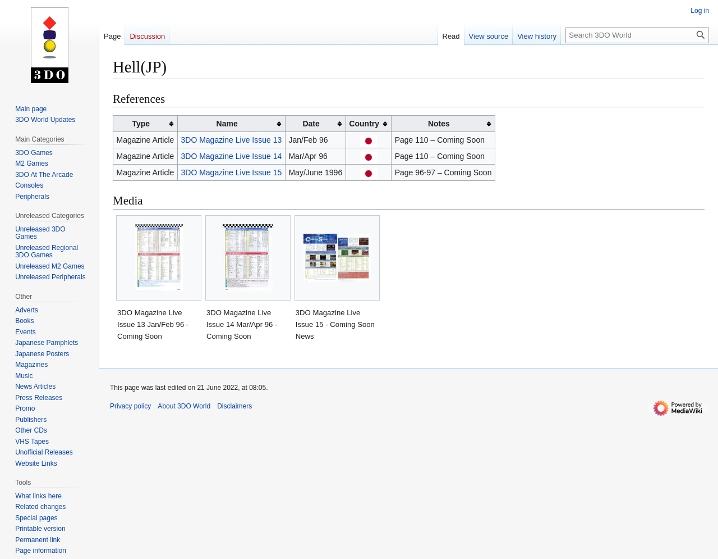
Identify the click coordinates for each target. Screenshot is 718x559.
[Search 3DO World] (637, 35)
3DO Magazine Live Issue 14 (231, 156)
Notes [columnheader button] (439, 123)
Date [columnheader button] (310, 123)
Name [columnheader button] (227, 123)
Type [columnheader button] (141, 123)
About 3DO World (184, 406)
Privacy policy (130, 406)
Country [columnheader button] (364, 123)
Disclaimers (234, 406)
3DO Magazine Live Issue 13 (231, 139)
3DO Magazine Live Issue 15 (231, 172)
